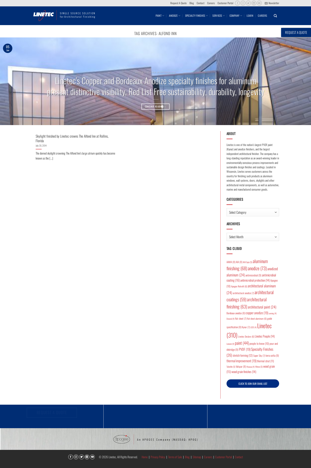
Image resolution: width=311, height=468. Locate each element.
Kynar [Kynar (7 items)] (246, 327)
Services (218, 16)
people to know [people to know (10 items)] (259, 343)
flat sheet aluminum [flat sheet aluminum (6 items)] (257, 318)
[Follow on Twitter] (248, 3)
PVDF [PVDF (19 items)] (244, 349)
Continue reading (155, 106)
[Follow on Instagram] (242, 3)
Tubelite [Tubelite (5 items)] (231, 366)
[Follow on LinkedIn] (253, 3)
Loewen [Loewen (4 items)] (230, 343)
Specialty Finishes (196, 16)
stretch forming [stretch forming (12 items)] (243, 355)
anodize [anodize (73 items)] (257, 268)
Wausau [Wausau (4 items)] (250, 366)
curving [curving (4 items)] (273, 313)
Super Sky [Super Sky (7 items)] (259, 355)
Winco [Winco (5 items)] (259, 366)
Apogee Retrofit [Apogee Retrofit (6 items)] (239, 286)
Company (236, 16)
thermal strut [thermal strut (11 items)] (265, 361)
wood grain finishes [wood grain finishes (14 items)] (244, 371)
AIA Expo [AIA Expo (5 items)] (247, 262)
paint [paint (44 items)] (242, 343)
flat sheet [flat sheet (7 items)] (240, 318)
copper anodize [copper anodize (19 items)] (257, 312)
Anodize (174, 16)
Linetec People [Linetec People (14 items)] (265, 336)
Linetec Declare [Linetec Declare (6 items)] (246, 336)
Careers (211, 3)
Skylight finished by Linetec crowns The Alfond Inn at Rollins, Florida (72, 138)
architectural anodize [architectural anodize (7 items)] (243, 293)
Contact (200, 3)
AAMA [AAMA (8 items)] (231, 262)
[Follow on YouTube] (259, 3)
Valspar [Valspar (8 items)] (241, 366)
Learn (250, 16)
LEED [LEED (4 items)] (253, 327)
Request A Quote (178, 3)
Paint (160, 16)
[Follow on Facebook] (237, 3)
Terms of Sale (175, 457)
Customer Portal (225, 3)
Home (145, 457)
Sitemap (197, 457)
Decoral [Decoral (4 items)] (230, 318)
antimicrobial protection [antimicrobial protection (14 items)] (255, 280)
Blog (191, 3)
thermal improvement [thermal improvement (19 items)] (241, 360)
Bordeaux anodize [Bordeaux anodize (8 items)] (236, 313)
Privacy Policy (158, 457)
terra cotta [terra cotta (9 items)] (272, 355)
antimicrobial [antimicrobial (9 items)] (253, 275)
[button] (272, 3)
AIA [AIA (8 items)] (239, 262)
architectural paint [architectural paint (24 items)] (262, 306)
